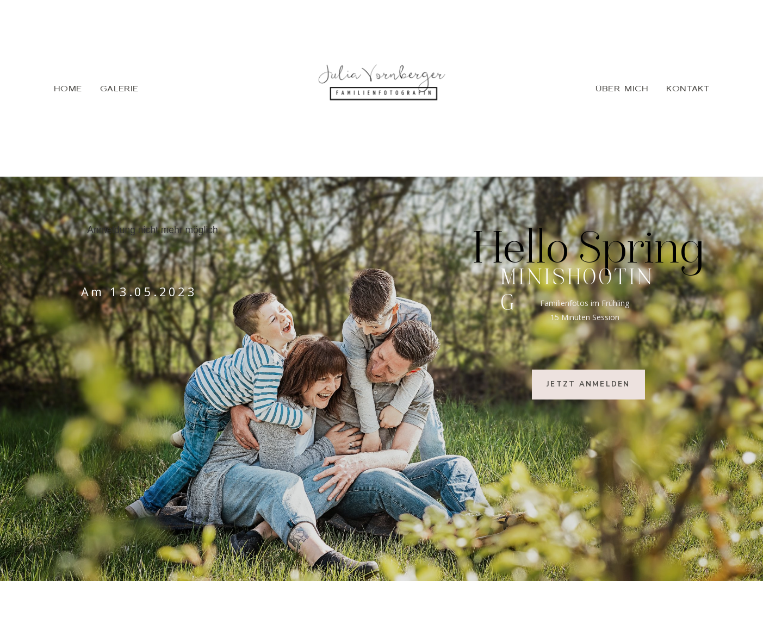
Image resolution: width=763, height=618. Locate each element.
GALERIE (119, 88)
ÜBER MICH (621, 88)
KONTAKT (687, 88)
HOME (68, 88)
